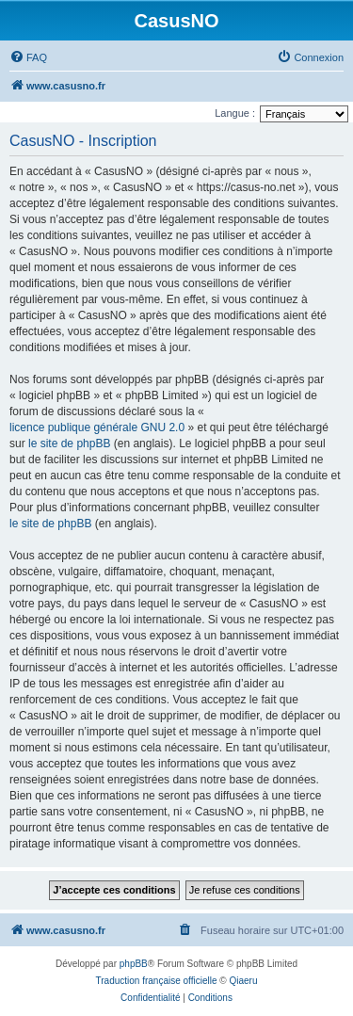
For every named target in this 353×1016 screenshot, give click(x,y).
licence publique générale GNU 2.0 (97, 427)
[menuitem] (28, 57)
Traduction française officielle (156, 981)
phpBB (134, 964)
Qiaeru (243, 981)
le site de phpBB (69, 443)
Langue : (235, 113)
